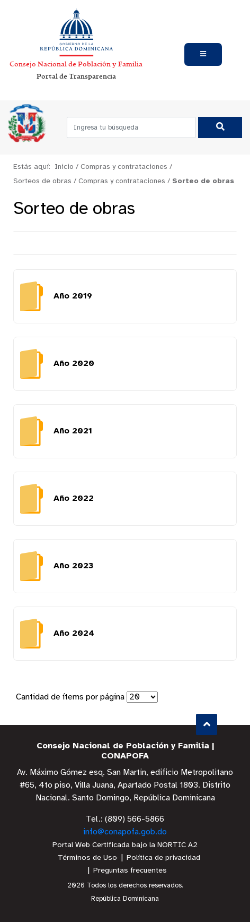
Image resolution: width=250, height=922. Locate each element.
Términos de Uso (87, 858)
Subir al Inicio (206, 724)
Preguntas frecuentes (130, 871)
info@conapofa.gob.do (125, 831)
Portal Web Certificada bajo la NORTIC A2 (125, 845)
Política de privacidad (163, 858)
